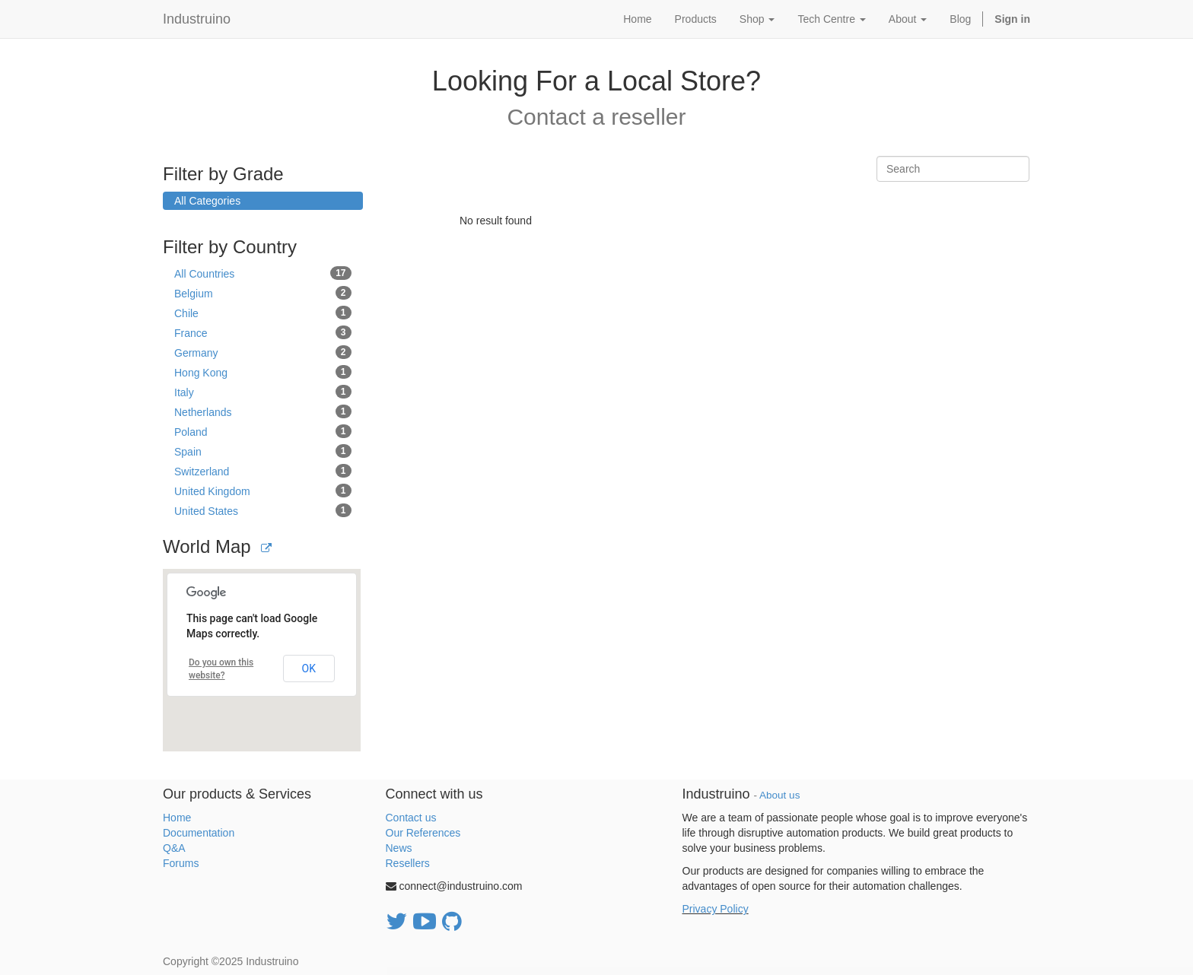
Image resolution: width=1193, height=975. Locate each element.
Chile (263, 312)
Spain (263, 451)
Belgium (263, 293)
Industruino (197, 19)
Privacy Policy (715, 909)
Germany (263, 352)
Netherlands (263, 411)
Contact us (411, 817)
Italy (263, 392)
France (263, 332)
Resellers (408, 863)
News (399, 848)
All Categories (207, 201)
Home (177, 817)
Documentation (198, 833)
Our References (423, 833)
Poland (263, 431)
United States (263, 510)
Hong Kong (263, 372)
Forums (181, 863)
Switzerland (263, 471)
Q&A (174, 848)
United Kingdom (263, 490)
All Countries (263, 273)
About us (779, 795)
